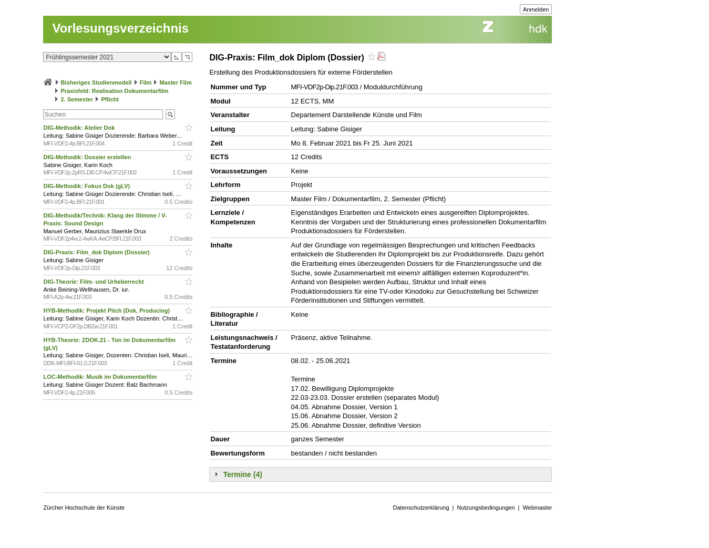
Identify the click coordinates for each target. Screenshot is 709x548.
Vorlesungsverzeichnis (120, 28)
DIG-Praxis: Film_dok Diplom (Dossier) (97, 252)
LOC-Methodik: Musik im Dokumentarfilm (100, 377)
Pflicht (110, 99)
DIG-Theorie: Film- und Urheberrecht (94, 281)
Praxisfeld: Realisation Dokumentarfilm (115, 91)
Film (146, 82)
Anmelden (536, 9)
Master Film (176, 82)
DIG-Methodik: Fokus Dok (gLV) (87, 186)
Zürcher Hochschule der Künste (84, 507)
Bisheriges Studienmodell (96, 82)
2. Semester (77, 99)
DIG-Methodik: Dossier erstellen (87, 157)
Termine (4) (242, 474)
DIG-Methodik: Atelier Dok (79, 128)
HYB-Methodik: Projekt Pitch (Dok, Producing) (107, 310)
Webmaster (537, 507)
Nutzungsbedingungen (486, 507)
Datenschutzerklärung (421, 507)
